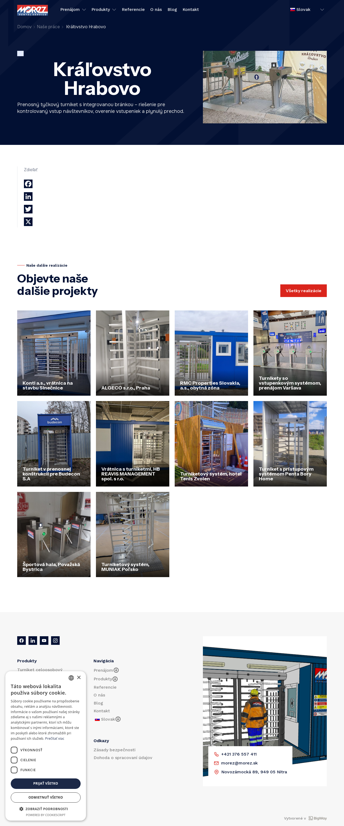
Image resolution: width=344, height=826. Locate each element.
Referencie (133, 10)
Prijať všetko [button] (45, 783)
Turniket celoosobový (39, 669)
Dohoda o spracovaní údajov (123, 757)
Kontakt (190, 10)
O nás (156, 10)
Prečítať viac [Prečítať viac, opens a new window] (54, 738)
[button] (46, 808)
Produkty (103, 10)
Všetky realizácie (303, 290)
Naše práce (48, 27)
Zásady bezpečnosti (114, 749)
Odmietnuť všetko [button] (45, 797)
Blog (172, 10)
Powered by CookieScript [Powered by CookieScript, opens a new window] (46, 815)
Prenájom (73, 10)
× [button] (79, 678)
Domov (24, 27)
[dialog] (45, 746)
